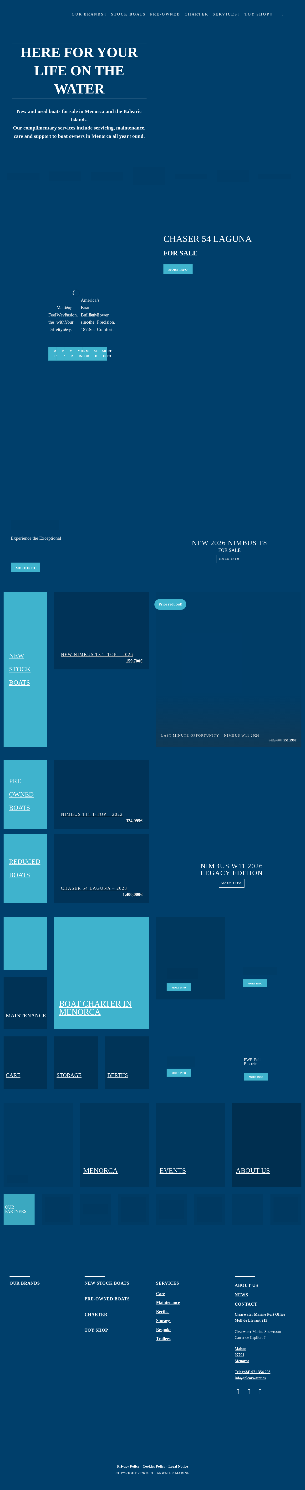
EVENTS (173, 1170)
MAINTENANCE (26, 1016)
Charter (196, 14)
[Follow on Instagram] (251, 1392)
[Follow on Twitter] (262, 1392)
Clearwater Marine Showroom (258, 1332)
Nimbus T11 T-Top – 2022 (92, 814)
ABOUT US (253, 1170)
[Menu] (291, 14)
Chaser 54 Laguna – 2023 (94, 888)
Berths (162, 1311)
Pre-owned (165, 14)
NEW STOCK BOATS (20, 669)
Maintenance (168, 1302)
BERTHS (117, 1075)
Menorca (242, 1361)
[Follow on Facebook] (240, 1392)
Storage (163, 1320)
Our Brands (89, 14)
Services (226, 14)
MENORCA (100, 1170)
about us (246, 1285)
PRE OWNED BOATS (21, 794)
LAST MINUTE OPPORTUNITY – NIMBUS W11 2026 (210, 735)
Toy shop (258, 14)
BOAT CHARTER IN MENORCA (95, 1008)
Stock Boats (128, 14)
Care (160, 1293)
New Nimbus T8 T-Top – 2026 (97, 654)
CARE (13, 1075)
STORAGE (68, 1075)
